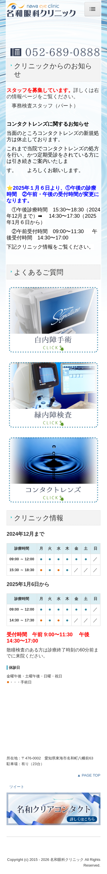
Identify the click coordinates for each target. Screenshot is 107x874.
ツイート (16, 787)
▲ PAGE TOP (88, 775)
